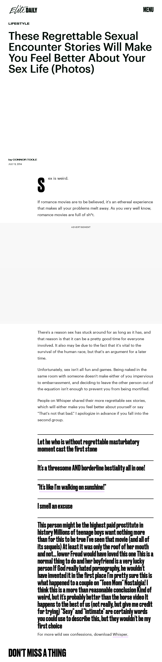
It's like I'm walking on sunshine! (71, 487)
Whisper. (120, 634)
